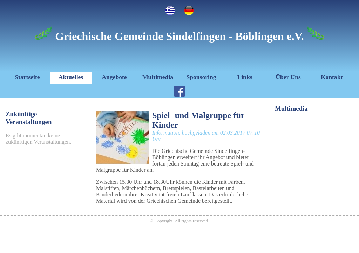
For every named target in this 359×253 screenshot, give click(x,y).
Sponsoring (201, 76)
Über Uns (288, 76)
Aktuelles (71, 76)
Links (244, 76)
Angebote (114, 76)
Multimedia (157, 76)
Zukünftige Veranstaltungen (29, 117)
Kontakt (332, 76)
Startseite (27, 76)
